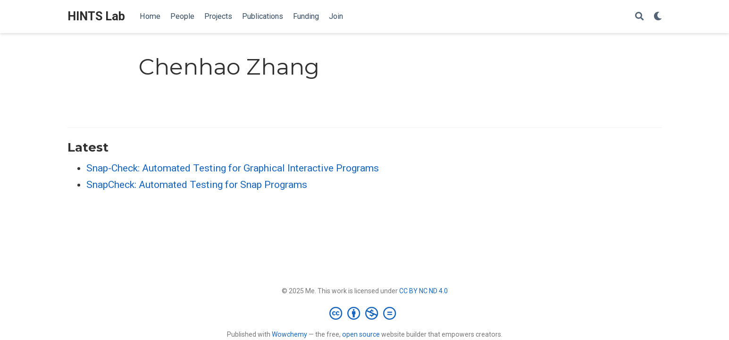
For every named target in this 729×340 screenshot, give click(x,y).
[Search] (639, 16)
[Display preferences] (658, 16)
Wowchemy (289, 334)
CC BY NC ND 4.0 (423, 291)
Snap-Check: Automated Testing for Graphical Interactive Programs (232, 168)
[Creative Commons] (364, 313)
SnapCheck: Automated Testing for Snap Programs (196, 184)
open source (361, 334)
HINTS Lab (96, 16)
